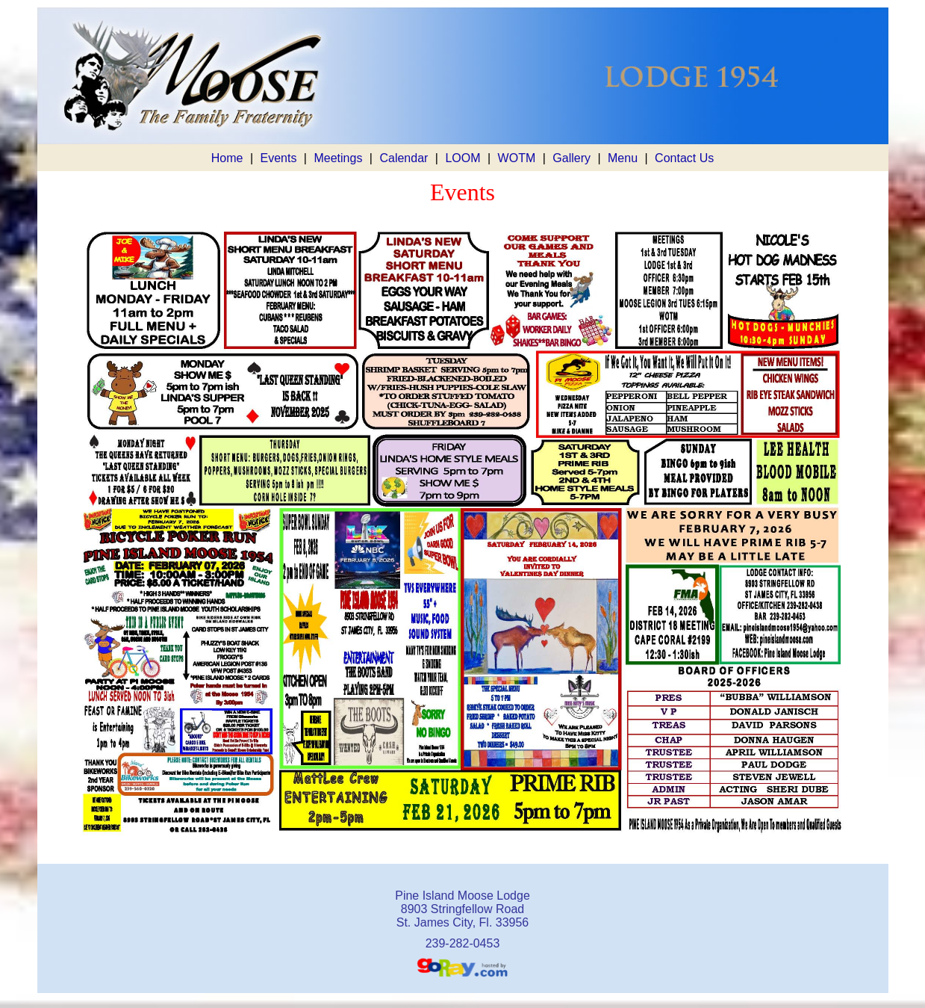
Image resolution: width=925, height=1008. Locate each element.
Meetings (338, 158)
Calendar (403, 158)
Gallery (571, 158)
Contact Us (684, 158)
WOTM (517, 158)
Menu (623, 158)
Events (278, 158)
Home (227, 158)
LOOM (462, 158)
